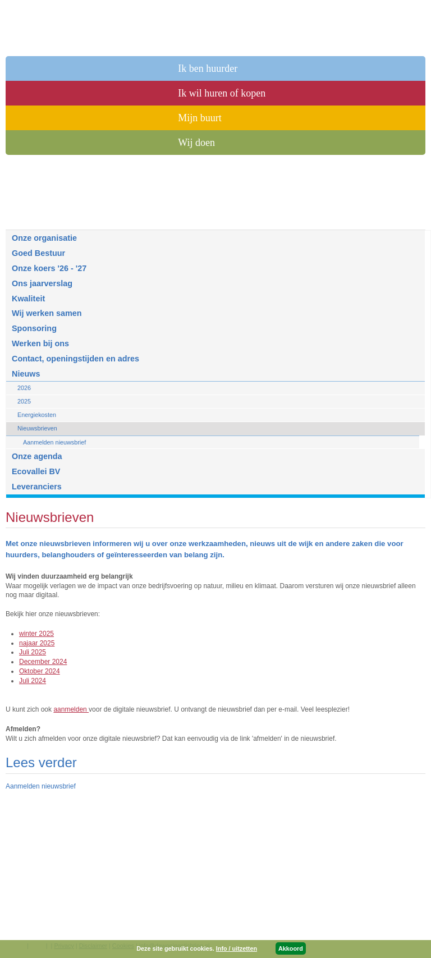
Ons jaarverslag (42, 283)
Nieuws (26, 373)
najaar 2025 (36, 643)
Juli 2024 (32, 681)
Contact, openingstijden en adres (75, 358)
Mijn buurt (200, 117)
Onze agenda (37, 456)
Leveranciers (37, 486)
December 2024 (43, 662)
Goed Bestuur (38, 253)
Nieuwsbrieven (37, 428)
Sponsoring (34, 328)
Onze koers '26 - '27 (49, 268)
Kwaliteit (28, 298)
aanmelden (71, 709)
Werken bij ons (40, 343)
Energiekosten (36, 414)
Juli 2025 (32, 652)
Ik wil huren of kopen (221, 93)
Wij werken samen (47, 313)
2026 (24, 387)
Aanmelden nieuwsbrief (54, 442)
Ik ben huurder (207, 68)
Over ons (30, 218)
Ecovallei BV (36, 471)
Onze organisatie (44, 237)
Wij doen (196, 142)
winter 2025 (36, 634)
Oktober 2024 (39, 671)
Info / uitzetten (236, 948)
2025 (24, 401)
